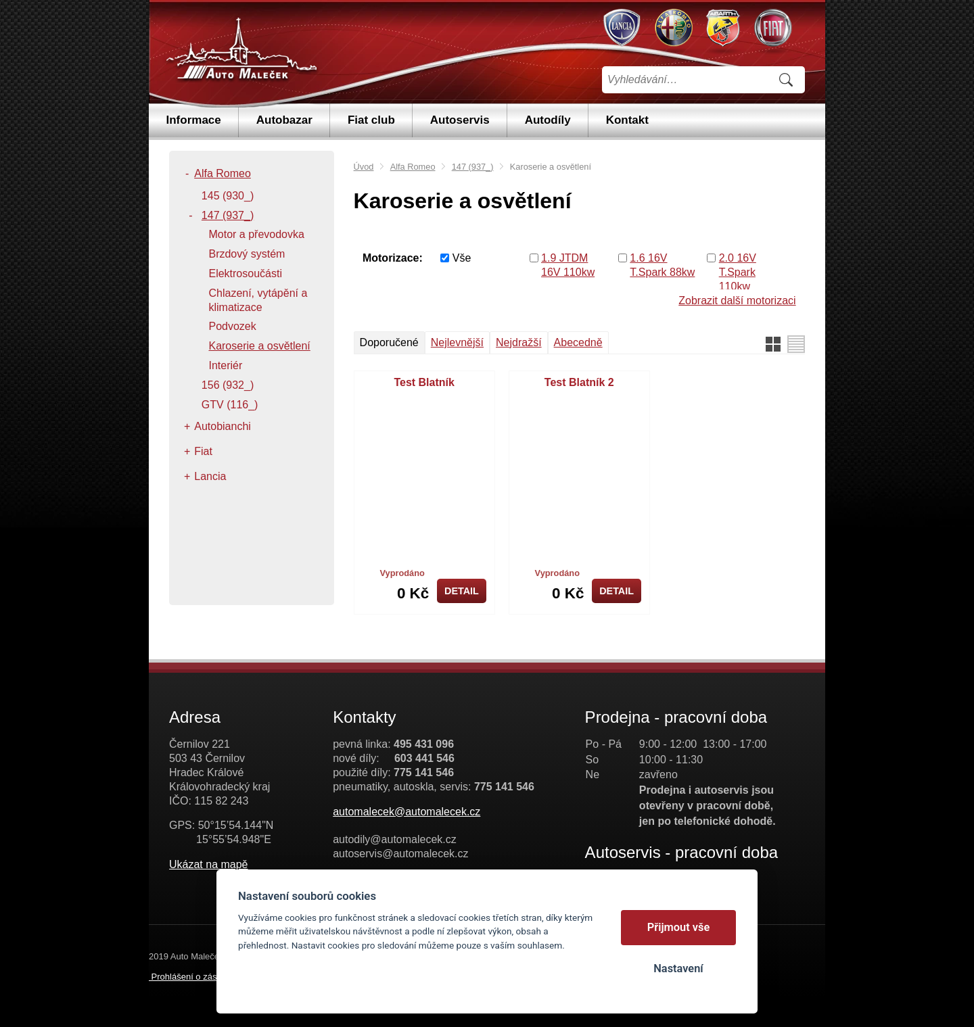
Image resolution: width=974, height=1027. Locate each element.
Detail (461, 591)
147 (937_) (473, 167)
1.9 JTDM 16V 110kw (568, 265)
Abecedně (578, 342)
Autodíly (548, 120)
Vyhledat (785, 79)
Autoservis (460, 120)
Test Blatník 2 (579, 382)
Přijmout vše (678, 927)
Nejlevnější (457, 342)
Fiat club (371, 120)
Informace (193, 120)
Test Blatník (424, 382)
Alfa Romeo (413, 167)
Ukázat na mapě (208, 864)
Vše (462, 258)
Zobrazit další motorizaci (736, 300)
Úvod (364, 167)
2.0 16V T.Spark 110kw (737, 272)
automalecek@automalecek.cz (406, 811)
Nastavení (678, 968)
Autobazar (284, 120)
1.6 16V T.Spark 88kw (662, 265)
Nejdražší (519, 342)
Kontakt (627, 120)
